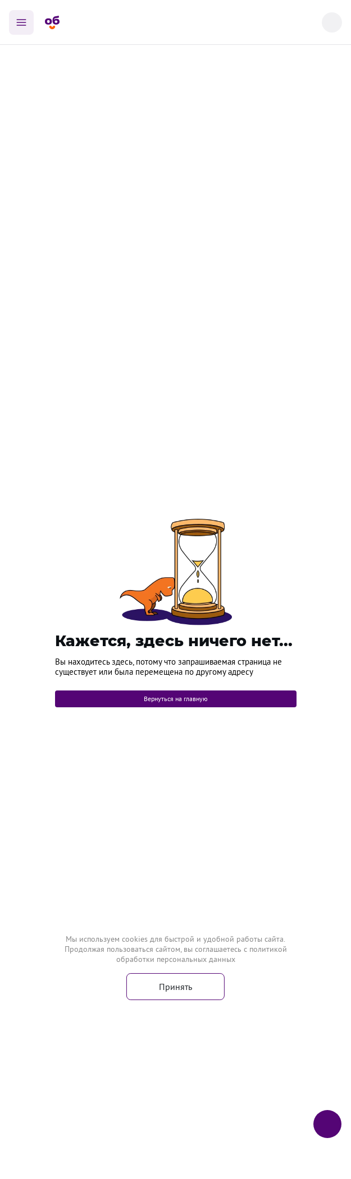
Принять (175, 986)
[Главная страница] (51, 22)
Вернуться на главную (176, 698)
